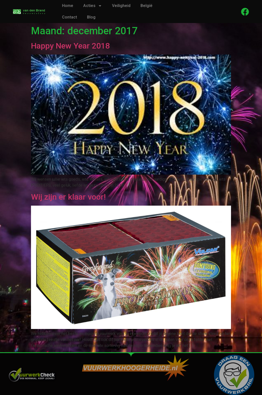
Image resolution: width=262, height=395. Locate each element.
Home (67, 5)
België (146, 5)
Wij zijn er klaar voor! (68, 197)
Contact (69, 17)
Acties (92, 5)
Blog (91, 17)
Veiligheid (121, 5)
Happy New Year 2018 (70, 46)
